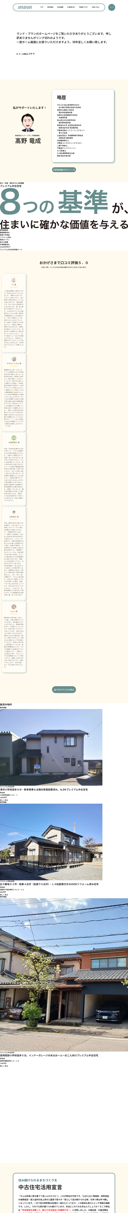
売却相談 (50, 7)
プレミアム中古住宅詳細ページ (11, 250)
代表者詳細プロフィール (64, 170)
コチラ (31, 54)
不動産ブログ (83, 7)
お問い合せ (95, 7)
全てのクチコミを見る (64, 690)
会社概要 (60, 7)
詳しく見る (4, 800)
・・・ (111, 8)
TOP (41, 7)
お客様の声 (71, 7)
